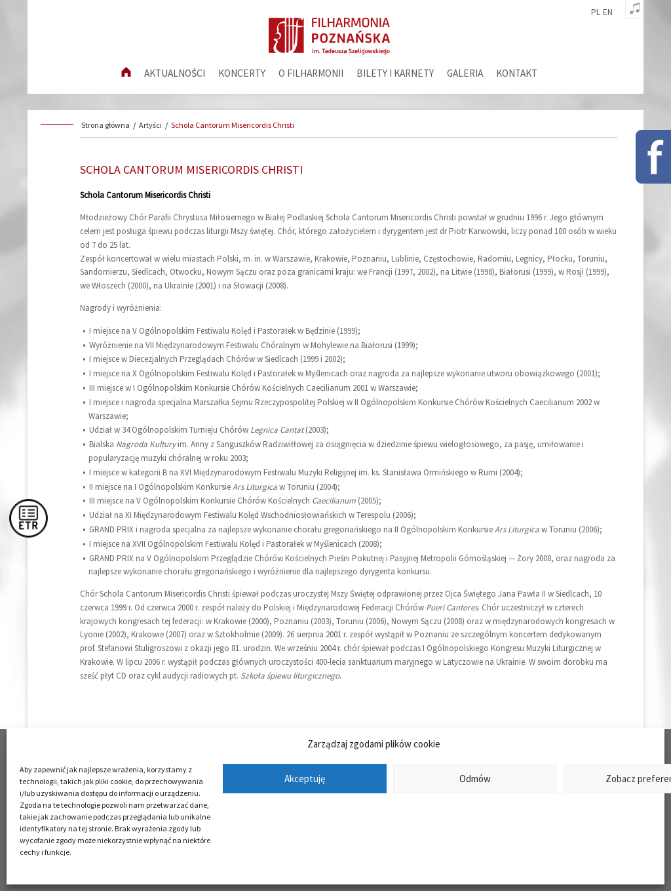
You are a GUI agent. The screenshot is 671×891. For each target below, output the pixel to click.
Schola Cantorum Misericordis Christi (232, 125)
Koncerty (241, 73)
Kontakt (516, 73)
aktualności (174, 73)
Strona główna (105, 125)
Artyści (150, 125)
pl (595, 12)
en (608, 12)
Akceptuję (304, 778)
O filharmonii (310, 73)
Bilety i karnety (395, 73)
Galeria (465, 73)
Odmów (475, 778)
